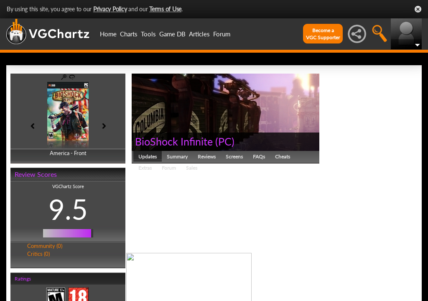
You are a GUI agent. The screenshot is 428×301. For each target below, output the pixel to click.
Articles (199, 34)
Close (418, 9)
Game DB (172, 34)
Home (108, 34)
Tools (148, 34)
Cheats (282, 156)
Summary (177, 156)
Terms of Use (165, 9)
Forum (221, 34)
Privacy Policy (110, 9)
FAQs (259, 156)
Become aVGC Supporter (323, 34)
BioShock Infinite (174, 141)
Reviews (207, 156)
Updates (147, 156)
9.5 (68, 209)
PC (225, 141)
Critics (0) (38, 253)
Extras (145, 168)
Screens (234, 156)
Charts (129, 34)
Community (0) (44, 245)
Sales (191, 168)
